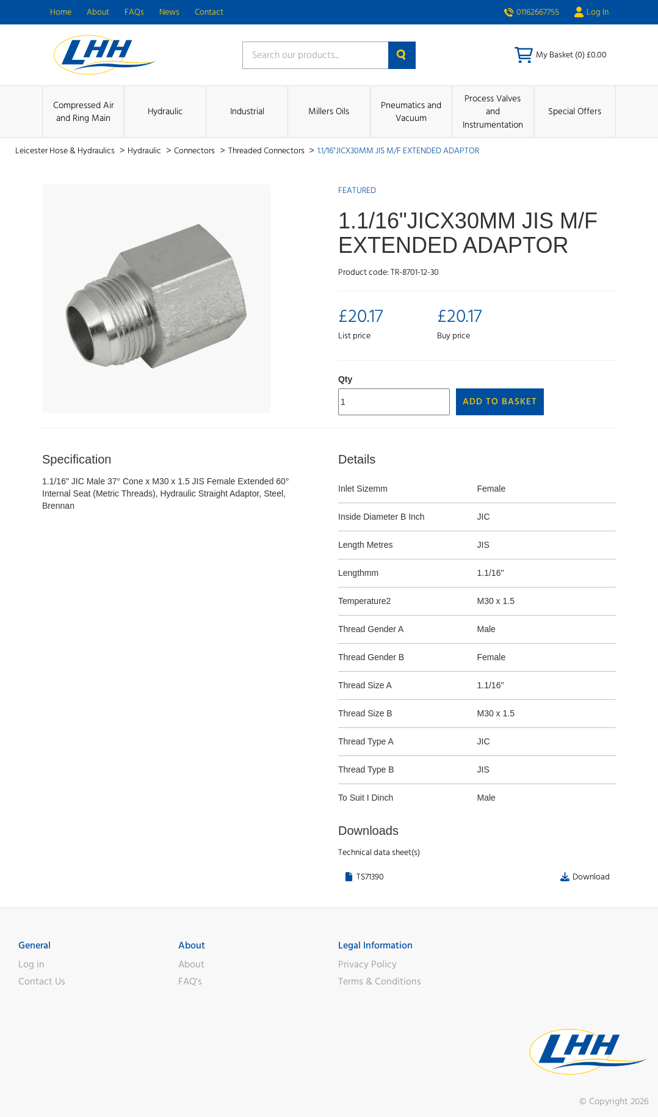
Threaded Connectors (267, 151)
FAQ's (190, 981)
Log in (31, 964)
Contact (209, 12)
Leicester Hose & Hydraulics (66, 151)
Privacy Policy (367, 964)
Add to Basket (500, 401)
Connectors (195, 151)
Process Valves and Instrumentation (493, 111)
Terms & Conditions (379, 981)
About (98, 12)
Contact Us (41, 981)
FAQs (134, 12)
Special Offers (574, 111)
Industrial (247, 111)
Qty (345, 379)
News (169, 12)
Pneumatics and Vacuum (411, 112)
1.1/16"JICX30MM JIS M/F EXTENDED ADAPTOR (398, 151)
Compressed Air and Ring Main (83, 112)
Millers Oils (328, 111)
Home (60, 12)
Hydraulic (165, 111)
